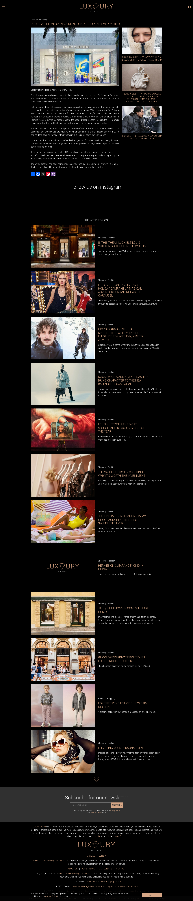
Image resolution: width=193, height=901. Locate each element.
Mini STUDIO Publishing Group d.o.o (49, 860)
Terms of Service (95, 813)
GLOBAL (91, 856)
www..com (111, 881)
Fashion (34, 20)
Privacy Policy (115, 810)
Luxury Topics (39, 826)
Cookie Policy (51, 896)
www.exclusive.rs (128, 886)
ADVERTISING (88, 868)
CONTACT (120, 868)
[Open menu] (4, 7)
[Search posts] (189, 8)
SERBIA (102, 856)
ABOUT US (72, 868)
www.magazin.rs (83, 886)
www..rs (92, 881)
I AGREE (152, 895)
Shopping (43, 20)
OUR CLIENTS (105, 868)
